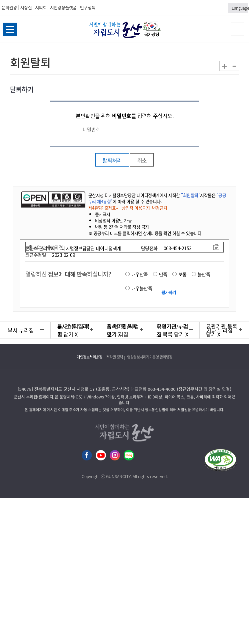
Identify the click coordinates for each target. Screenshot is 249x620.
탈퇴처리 (112, 160)
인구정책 (87, 7)
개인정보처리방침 (89, 357)
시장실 (26, 7)
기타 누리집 (219, 330)
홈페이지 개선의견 (45, 247)
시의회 (40, 7)
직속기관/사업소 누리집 (123, 330)
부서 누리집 (21, 330)
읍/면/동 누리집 (72, 330)
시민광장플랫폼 (63, 7)
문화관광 (9, 7)
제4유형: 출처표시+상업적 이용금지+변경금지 (127, 208)
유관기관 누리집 (172, 330)
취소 (141, 160)
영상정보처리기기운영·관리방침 (149, 357)
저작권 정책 (114, 357)
